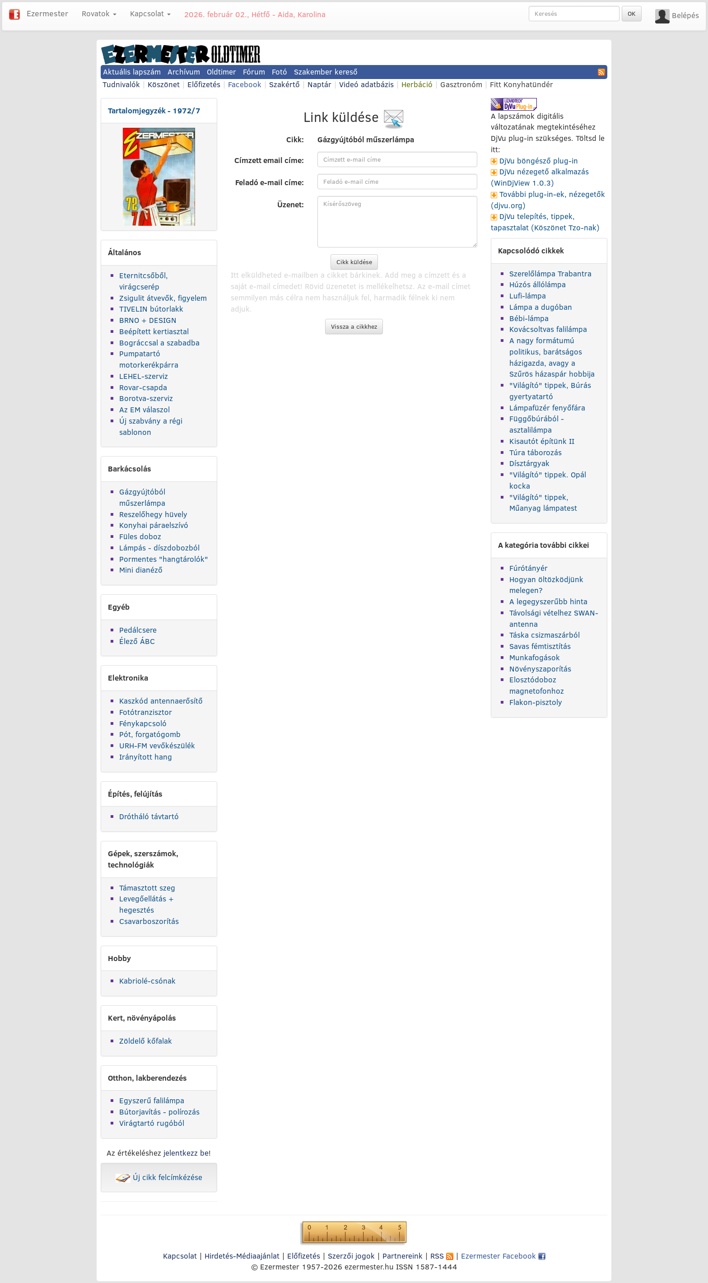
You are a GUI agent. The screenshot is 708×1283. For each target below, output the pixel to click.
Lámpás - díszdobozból (159, 547)
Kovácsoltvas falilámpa (548, 329)
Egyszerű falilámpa (151, 1100)
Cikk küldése (354, 261)
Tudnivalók (121, 84)
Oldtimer (221, 71)
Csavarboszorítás (149, 921)
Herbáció (417, 84)
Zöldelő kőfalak (145, 1041)
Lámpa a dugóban (540, 307)
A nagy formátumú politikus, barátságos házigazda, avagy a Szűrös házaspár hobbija (552, 357)
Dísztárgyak (529, 463)
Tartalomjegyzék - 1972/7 (154, 110)
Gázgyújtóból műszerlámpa (142, 497)
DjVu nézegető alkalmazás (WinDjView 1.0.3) (540, 177)
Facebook (244, 84)
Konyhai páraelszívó (153, 525)
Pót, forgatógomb (150, 734)
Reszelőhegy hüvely (153, 514)
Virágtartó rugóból (151, 1123)
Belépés (685, 15)
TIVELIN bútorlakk (151, 308)
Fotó (279, 71)
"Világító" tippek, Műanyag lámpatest (543, 502)
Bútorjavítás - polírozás (159, 1111)
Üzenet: (290, 204)
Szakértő (284, 84)
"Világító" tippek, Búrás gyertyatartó (550, 390)
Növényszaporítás (540, 668)
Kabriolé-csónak (147, 980)
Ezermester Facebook (503, 1255)
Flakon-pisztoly (535, 702)
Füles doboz (140, 536)
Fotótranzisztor (145, 712)
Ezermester (47, 13)
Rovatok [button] (99, 13)
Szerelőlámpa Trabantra (550, 273)
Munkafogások (534, 657)
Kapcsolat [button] (150, 13)
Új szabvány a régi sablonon (150, 426)
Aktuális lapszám (132, 71)
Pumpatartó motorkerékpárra (148, 359)
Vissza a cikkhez (354, 326)
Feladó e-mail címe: (269, 182)
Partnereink (402, 1255)
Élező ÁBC (137, 641)
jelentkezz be (186, 1153)
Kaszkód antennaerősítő (161, 700)
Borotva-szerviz (146, 398)
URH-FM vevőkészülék (157, 745)
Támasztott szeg (147, 887)
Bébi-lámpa (529, 318)
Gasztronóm (461, 84)
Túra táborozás (535, 452)
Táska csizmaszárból (544, 635)
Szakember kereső (326, 71)
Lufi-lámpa (527, 295)
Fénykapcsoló (143, 723)
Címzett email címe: (269, 160)
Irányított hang (145, 756)
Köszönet (164, 84)
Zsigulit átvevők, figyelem (163, 298)
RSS (441, 1255)
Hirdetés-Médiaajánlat (242, 1255)
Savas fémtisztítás (540, 646)
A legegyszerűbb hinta (548, 601)
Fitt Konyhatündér (521, 84)
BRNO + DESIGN (148, 320)
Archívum (184, 71)
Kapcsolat (180, 1255)
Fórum (254, 71)
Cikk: (295, 139)
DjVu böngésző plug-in (538, 160)
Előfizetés (203, 84)
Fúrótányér (528, 568)
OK (632, 13)
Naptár (319, 84)
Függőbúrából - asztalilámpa (536, 424)
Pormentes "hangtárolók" (163, 559)
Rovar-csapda (143, 387)
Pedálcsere (138, 630)
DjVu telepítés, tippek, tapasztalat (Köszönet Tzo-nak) (545, 222)
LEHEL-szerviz (143, 376)
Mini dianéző (141, 570)
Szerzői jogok (351, 1255)
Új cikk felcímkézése (159, 1177)
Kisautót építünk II (541, 441)
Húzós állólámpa (537, 284)
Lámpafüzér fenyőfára (547, 407)
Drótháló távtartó (149, 816)
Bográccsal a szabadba (159, 342)
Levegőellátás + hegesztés (146, 904)
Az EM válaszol (144, 409)
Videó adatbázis (366, 84)
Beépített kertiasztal (154, 331)
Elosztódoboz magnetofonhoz (536, 685)
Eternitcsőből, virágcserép (143, 281)
